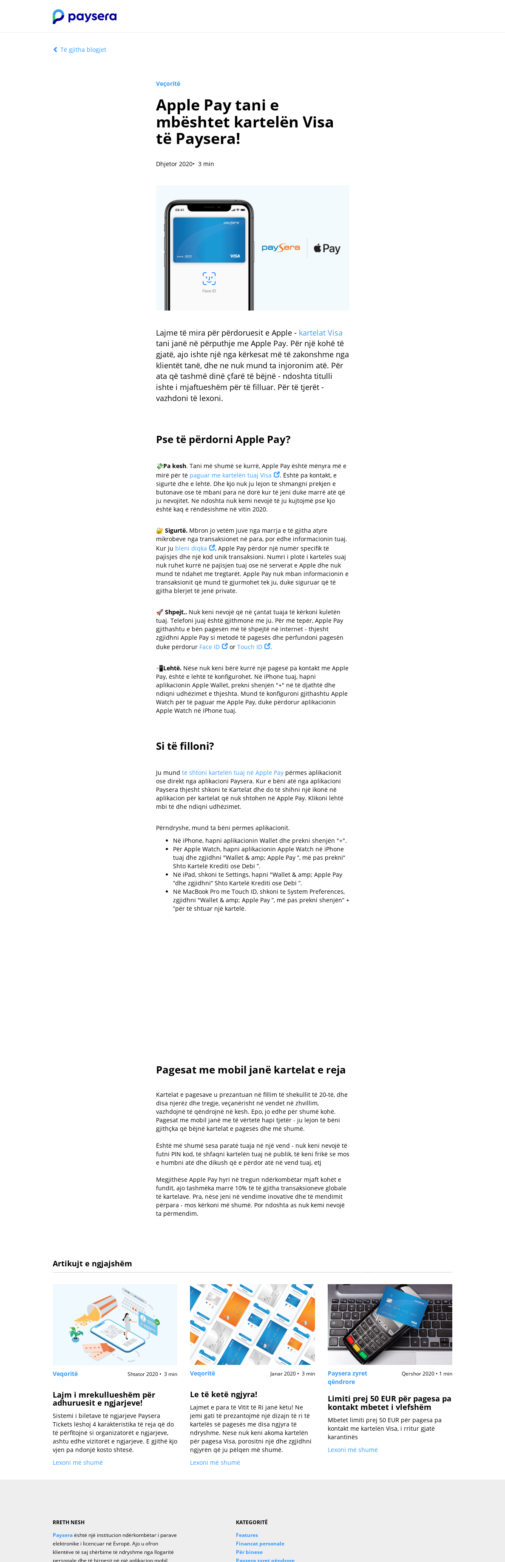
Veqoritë (65, 1374)
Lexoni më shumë (78, 1462)
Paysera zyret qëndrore (347, 1377)
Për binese (249, 1551)
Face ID (209, 647)
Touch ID (249, 647)
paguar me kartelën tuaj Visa (231, 475)
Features (247, 1534)
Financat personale (260, 1543)
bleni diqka (191, 548)
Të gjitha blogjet (79, 49)
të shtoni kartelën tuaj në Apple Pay (233, 772)
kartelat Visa (321, 333)
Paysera (63, 1534)
